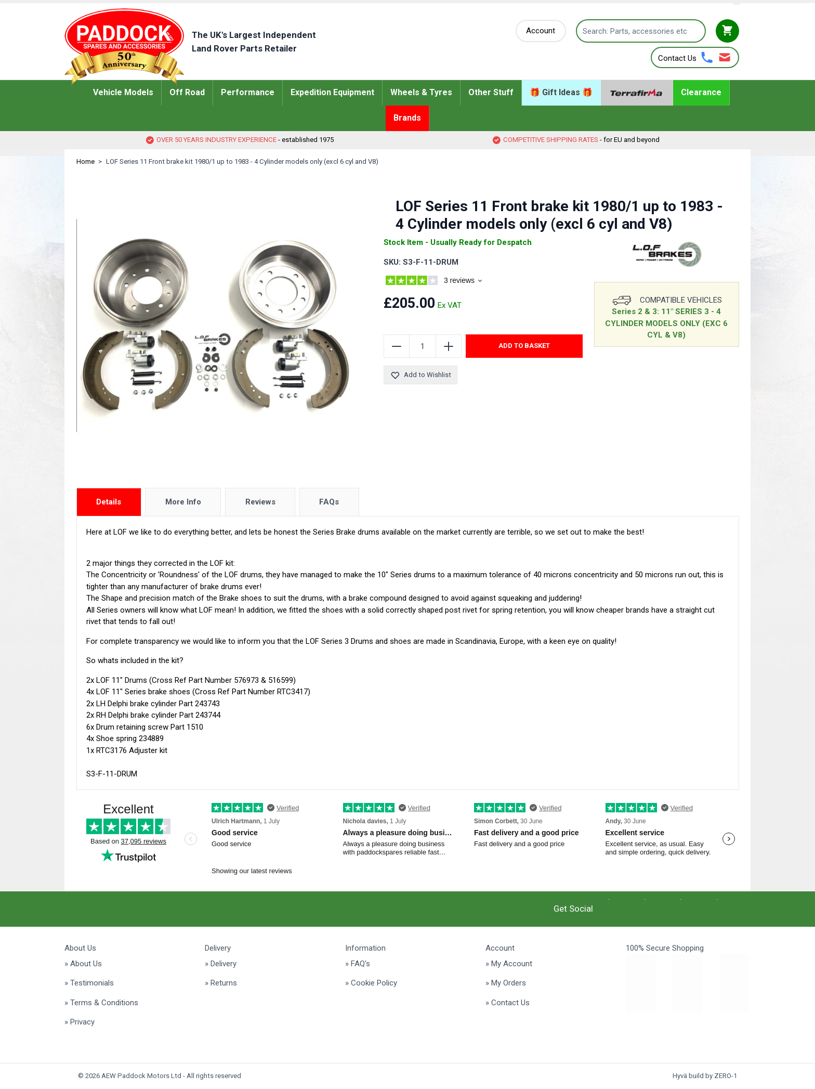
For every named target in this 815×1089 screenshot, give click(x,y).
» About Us (83, 963)
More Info (183, 502)
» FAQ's (357, 963)
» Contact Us (507, 1002)
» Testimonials (89, 983)
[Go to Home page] (206, 47)
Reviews (260, 502)
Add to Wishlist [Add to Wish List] (420, 375)
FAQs (329, 502)
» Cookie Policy (371, 983)
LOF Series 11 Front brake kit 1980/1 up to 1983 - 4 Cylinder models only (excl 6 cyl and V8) (242, 161)
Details (108, 502)
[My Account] (541, 31)
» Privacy (79, 1022)
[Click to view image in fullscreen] (215, 325)
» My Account (508, 963)
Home (85, 161)
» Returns (221, 983)
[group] (446, 282)
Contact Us (677, 58)
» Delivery (220, 963)
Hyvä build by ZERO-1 (705, 1076)
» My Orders (505, 983)
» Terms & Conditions (101, 1002)
